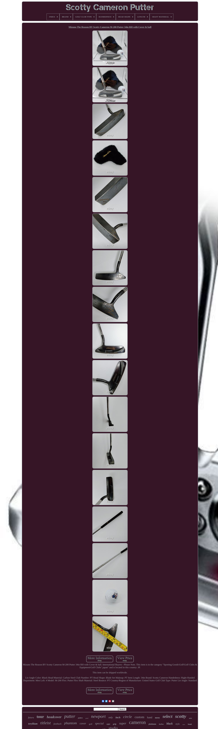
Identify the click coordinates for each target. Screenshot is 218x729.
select (167, 716)
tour (40, 716)
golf (90, 724)
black (170, 723)
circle (127, 717)
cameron (137, 722)
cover (83, 723)
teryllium (33, 723)
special (99, 723)
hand (149, 717)
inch (118, 717)
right (108, 724)
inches (161, 724)
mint (190, 718)
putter (69, 716)
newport (98, 716)
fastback (57, 723)
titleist (45, 723)
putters (80, 718)
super (122, 723)
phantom (70, 723)
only (110, 717)
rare (183, 724)
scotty (180, 716)
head (190, 724)
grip (114, 724)
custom (139, 717)
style (177, 724)
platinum (152, 724)
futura (31, 717)
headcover (54, 717)
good (87, 718)
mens (157, 717)
